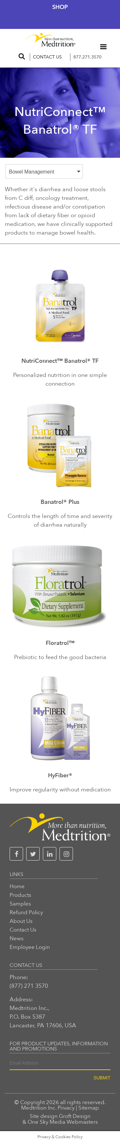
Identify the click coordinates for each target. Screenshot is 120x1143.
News (17, 938)
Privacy (66, 1108)
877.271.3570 (87, 57)
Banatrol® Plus (60, 502)
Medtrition (34, 1108)
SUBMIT (101, 1077)
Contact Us (47, 57)
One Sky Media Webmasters (63, 1122)
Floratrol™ (60, 643)
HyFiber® (60, 776)
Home (17, 886)
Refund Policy (26, 912)
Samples (20, 903)
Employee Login (30, 947)
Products (20, 895)
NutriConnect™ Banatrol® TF (60, 361)
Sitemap (88, 1108)
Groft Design (75, 1116)
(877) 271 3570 (29, 986)
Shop (60, 7)
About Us (21, 921)
